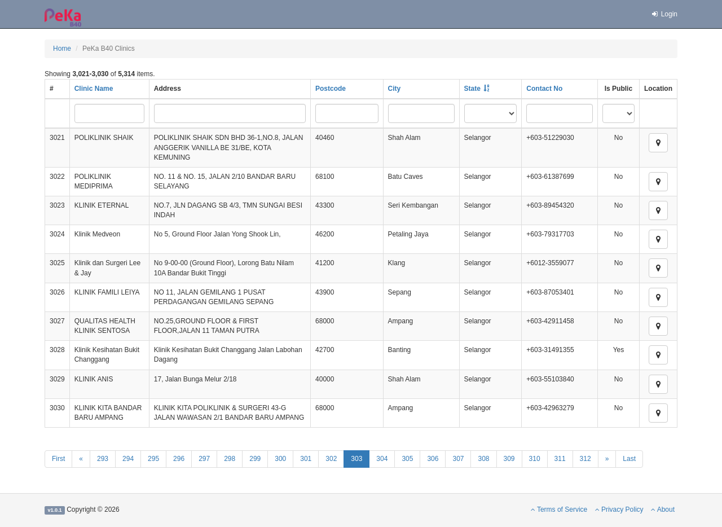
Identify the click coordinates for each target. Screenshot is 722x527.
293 (102, 459)
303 (356, 459)
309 (509, 459)
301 (305, 459)
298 (229, 459)
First (58, 459)
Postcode (330, 89)
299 (255, 459)
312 (585, 459)
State (472, 89)
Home (62, 48)
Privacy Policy (619, 509)
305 (407, 459)
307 (458, 459)
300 (280, 459)
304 (382, 459)
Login (663, 14)
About (663, 509)
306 (432, 459)
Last (629, 459)
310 (534, 459)
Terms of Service (559, 509)
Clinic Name (93, 89)
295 (153, 459)
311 (560, 459)
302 (331, 459)
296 (178, 459)
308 (483, 459)
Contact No (544, 89)
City (394, 89)
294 (128, 459)
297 (204, 459)
